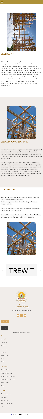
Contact (3, 362)
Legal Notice (17, 332)
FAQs (2, 386)
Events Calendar (6, 394)
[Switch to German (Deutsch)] (25, 414)
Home (2, 336)
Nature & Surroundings (8, 376)
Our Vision (4, 349)
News (2, 358)
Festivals (3, 407)
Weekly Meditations (7, 403)
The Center (4, 342)
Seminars (4, 397)
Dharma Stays (5, 370)
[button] (2, 2)
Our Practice (4, 346)
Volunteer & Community (8, 379)
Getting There (5, 382)
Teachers (3, 352)
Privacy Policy (25, 332)
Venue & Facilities (6, 373)
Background (4, 355)
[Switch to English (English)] (14, 414)
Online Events (5, 400)
